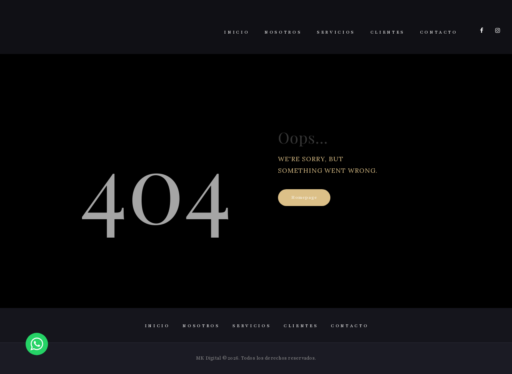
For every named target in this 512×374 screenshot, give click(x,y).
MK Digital (208, 358)
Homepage (304, 197)
